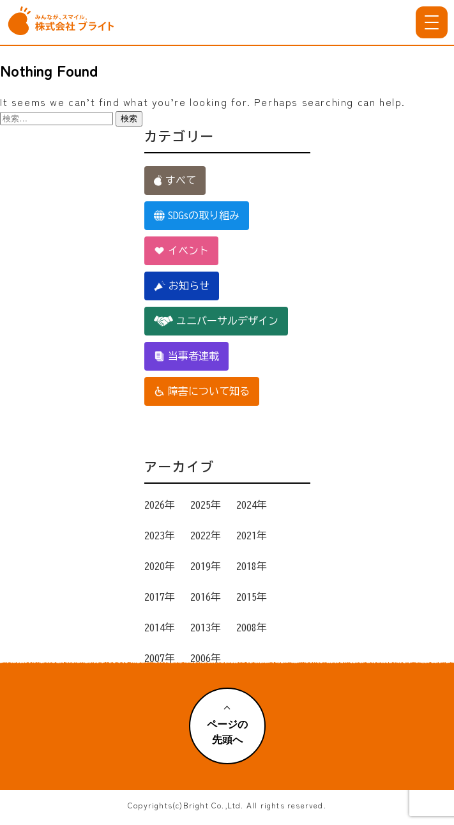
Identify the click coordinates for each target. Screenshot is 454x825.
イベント (181, 250)
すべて (175, 180)
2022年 (205, 535)
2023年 (159, 535)
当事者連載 (186, 356)
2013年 (205, 627)
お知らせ (182, 286)
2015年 (251, 597)
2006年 (205, 658)
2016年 (205, 597)
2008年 (251, 627)
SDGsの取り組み (196, 215)
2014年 (159, 627)
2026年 (159, 505)
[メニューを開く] (432, 22)
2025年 (205, 505)
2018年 (251, 566)
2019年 (205, 566)
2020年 (159, 566)
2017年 (159, 597)
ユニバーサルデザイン (216, 321)
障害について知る (202, 391)
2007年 (159, 658)
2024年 (251, 505)
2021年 (251, 535)
